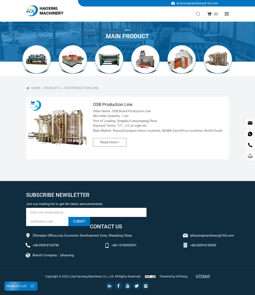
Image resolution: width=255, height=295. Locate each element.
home (35, 88)
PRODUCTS (52, 88)
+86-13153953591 (124, 245)
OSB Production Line (81, 88)
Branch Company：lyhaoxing (53, 255)
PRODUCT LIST (16, 286)
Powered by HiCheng (173, 276)
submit (79, 221)
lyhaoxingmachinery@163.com (197, 3)
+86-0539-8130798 (46, 245)
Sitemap (203, 276)
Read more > (109, 142)
